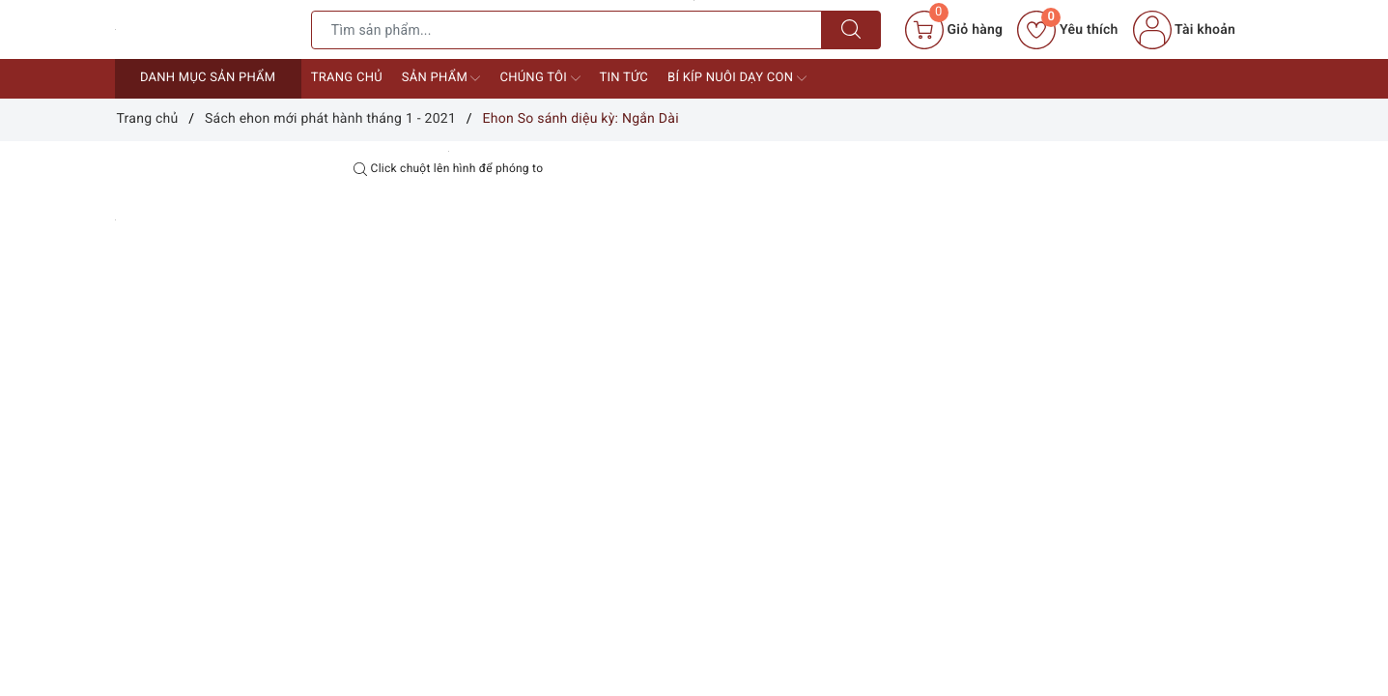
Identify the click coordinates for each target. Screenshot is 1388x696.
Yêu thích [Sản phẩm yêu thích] (1067, 30)
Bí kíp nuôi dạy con (737, 78)
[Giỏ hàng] (954, 30)
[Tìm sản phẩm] (566, 30)
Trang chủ (346, 78)
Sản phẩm (441, 78)
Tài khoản (1184, 30)
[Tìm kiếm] (851, 30)
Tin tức (624, 78)
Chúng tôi (539, 78)
